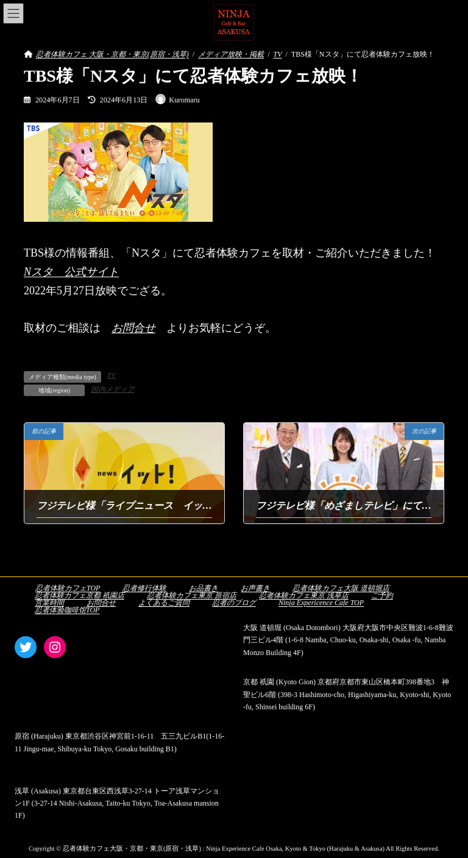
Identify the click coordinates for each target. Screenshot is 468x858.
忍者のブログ (234, 602)
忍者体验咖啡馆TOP (67, 610)
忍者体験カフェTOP (67, 588)
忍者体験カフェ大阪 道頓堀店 (340, 588)
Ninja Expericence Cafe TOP (321, 602)
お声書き (255, 588)
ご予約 (382, 595)
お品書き (203, 588)
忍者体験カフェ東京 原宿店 (191, 595)
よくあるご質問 (164, 602)
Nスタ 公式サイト (71, 272)
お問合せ (133, 328)
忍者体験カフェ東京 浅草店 (304, 595)
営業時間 (49, 602)
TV (111, 375)
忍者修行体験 (144, 588)
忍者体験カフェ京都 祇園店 (79, 595)
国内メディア (113, 389)
